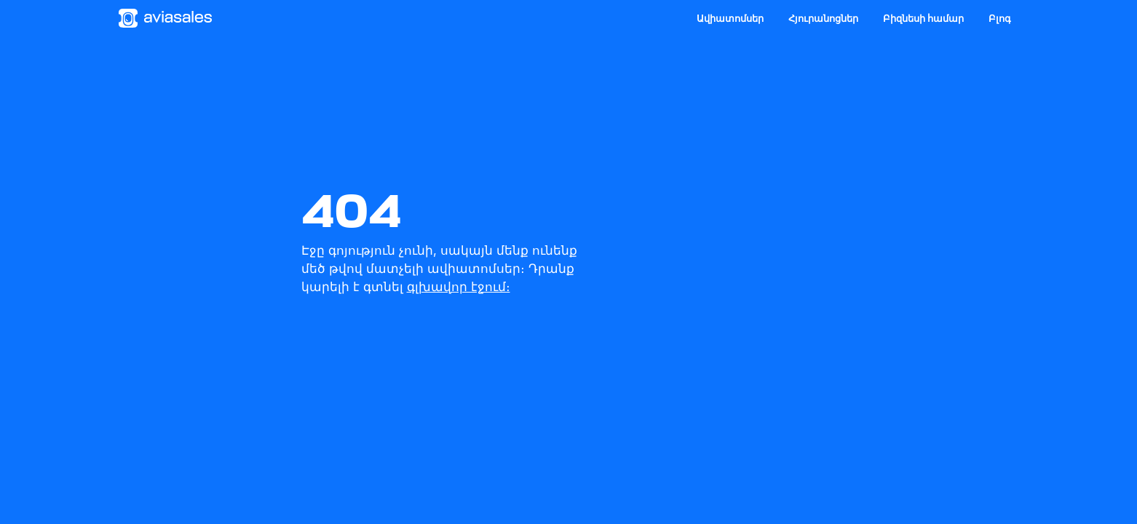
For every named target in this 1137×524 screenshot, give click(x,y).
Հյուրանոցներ (823, 18)
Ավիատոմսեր (730, 18)
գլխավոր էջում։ (458, 286)
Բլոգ (1000, 18)
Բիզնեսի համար (923, 18)
